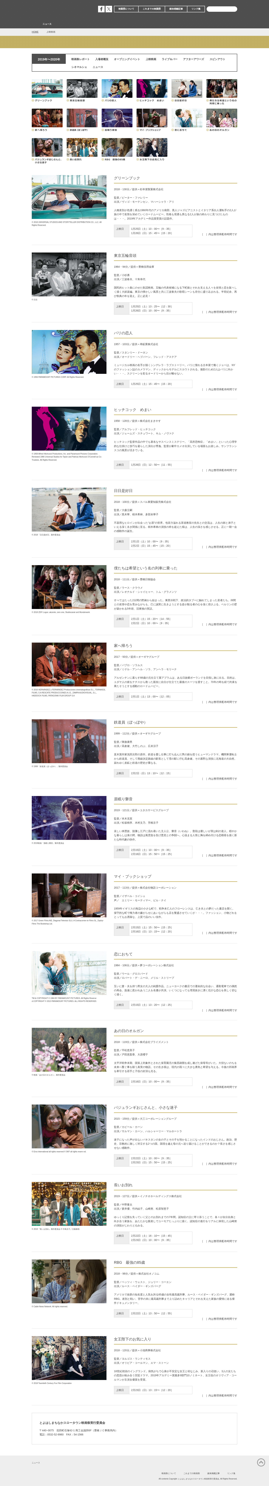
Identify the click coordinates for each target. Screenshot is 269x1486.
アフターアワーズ (193, 59)
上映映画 (151, 59)
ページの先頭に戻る (261, 1462)
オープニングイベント (127, 59)
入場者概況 (101, 59)
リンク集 (195, 9)
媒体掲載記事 (176, 9)
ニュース (47, 24)
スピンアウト (217, 59)
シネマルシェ (79, 67)
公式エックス (109, 9)
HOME (35, 32)
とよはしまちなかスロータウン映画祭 (60, 9)
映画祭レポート (80, 59)
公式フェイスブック (101, 9)
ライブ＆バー (169, 59)
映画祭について (126, 9)
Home (35, 24)
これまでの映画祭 (152, 9)
